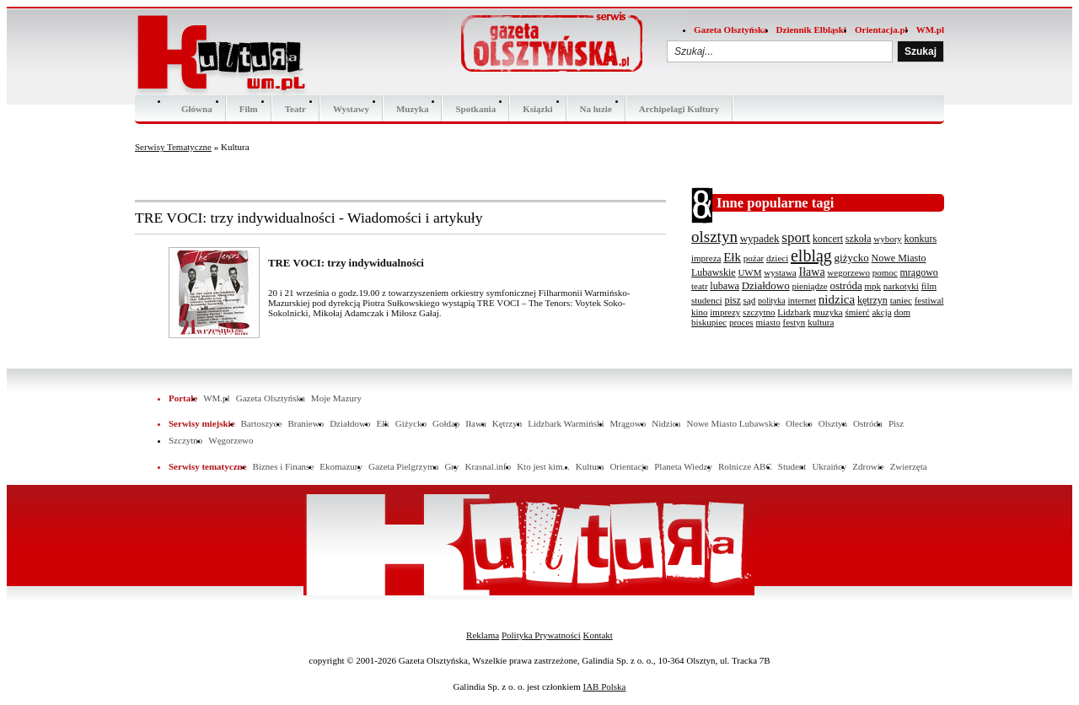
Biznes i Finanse (283, 466)
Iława (812, 272)
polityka (772, 300)
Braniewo (305, 423)
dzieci (777, 258)
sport (795, 237)
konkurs (921, 239)
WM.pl (930, 29)
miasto (767, 322)
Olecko (799, 423)
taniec (901, 300)
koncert (828, 239)
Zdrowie (867, 466)
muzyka (828, 312)
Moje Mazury (336, 398)
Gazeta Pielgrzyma (403, 466)
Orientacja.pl (881, 29)
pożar (753, 258)
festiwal (929, 300)
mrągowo (919, 272)
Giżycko (411, 423)
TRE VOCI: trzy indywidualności (346, 263)
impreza (706, 258)
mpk (872, 286)
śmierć (857, 312)
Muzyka (412, 109)
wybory (887, 239)
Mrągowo (628, 423)
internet (801, 300)
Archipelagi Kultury (679, 109)
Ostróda (868, 423)
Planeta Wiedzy (683, 466)
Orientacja (628, 466)
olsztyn (714, 236)
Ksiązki (537, 109)
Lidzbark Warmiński (566, 423)
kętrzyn (872, 300)
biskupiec (709, 322)
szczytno (759, 312)
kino (699, 312)
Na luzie (596, 109)
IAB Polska (603, 686)
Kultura (590, 466)
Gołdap (445, 423)
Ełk (732, 257)
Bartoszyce (261, 423)
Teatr (295, 109)
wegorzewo (848, 272)
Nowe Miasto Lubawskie (733, 423)
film (929, 286)
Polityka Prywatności (541, 635)
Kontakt (597, 635)
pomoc (885, 272)
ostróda (845, 285)
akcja (881, 312)
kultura (821, 322)
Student (792, 466)
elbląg (811, 255)
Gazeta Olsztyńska (731, 29)
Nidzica (666, 423)
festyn (793, 322)
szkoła (858, 239)
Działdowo (766, 285)
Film (248, 109)
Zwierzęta (908, 466)
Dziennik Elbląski (811, 29)
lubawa (724, 286)
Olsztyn (833, 423)
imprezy (725, 312)
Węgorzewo (230, 440)
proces (741, 322)
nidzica (837, 299)
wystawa (780, 272)
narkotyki (901, 286)
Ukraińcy (829, 466)
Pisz (896, 423)
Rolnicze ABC (745, 466)
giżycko (852, 257)
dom (902, 312)
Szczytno (185, 440)
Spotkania (475, 109)
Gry (451, 466)
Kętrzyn (507, 423)
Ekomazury (340, 466)
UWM (749, 272)
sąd (749, 300)
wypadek (760, 238)
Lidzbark (794, 312)
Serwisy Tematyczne (173, 147)
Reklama (482, 635)
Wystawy (351, 109)
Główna (196, 109)
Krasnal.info (487, 466)
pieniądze (810, 286)
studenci (706, 300)
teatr (699, 286)
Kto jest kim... (543, 466)
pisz (732, 300)
